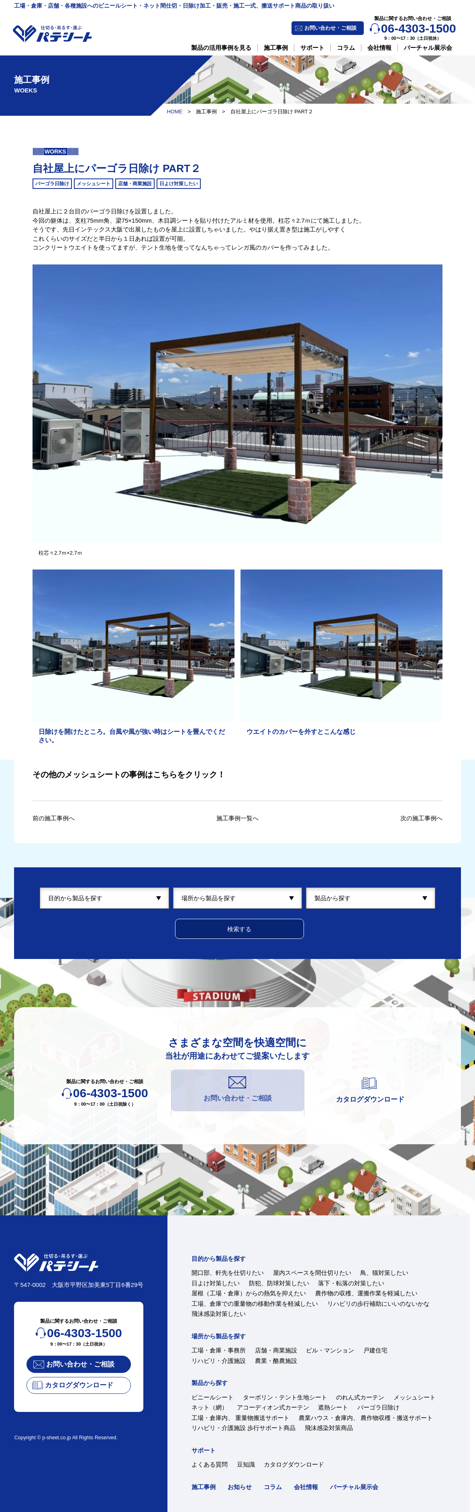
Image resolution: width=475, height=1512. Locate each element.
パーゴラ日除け (378, 1407)
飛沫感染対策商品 (329, 1427)
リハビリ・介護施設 (219, 1360)
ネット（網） (210, 1407)
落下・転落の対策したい (351, 1283)
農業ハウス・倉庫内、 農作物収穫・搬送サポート (366, 1417)
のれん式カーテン (360, 1397)
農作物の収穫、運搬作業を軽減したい (366, 1293)
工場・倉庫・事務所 (219, 1350)
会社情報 (379, 47)
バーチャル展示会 (428, 47)
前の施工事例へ (54, 818)
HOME (174, 112)
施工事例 (276, 47)
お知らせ (240, 1486)
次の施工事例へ (421, 818)
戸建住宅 (375, 1350)
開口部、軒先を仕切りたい (228, 1272)
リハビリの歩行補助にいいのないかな (378, 1303)
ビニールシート (213, 1397)
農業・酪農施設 (276, 1360)
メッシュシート (414, 1397)
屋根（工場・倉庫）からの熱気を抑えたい (249, 1293)
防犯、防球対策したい (279, 1283)
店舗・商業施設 (276, 1350)
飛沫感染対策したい (219, 1313)
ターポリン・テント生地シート (285, 1397)
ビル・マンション (330, 1350)
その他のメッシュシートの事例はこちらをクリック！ (129, 774)
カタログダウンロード (294, 1464)
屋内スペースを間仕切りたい (312, 1272)
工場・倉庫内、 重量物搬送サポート (240, 1417)
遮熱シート (333, 1407)
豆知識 (246, 1464)
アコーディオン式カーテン (273, 1407)
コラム (346, 47)
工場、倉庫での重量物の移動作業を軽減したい (255, 1303)
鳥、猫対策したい (384, 1272)
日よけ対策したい (216, 1283)
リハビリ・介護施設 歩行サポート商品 (244, 1427)
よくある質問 (210, 1464)
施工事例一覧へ (237, 818)
